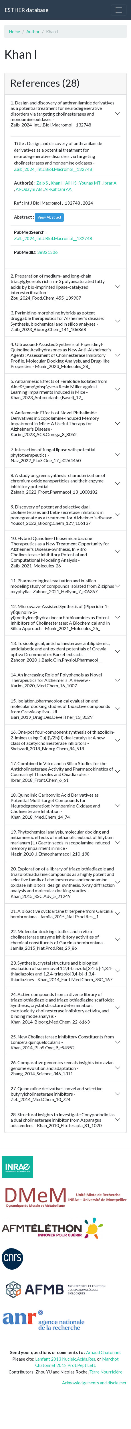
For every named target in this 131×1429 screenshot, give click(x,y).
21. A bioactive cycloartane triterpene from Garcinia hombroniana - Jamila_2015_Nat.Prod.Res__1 (62, 913)
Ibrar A (109, 182)
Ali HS (71, 182)
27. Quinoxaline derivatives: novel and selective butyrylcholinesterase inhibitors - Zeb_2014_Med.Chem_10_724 (56, 1094)
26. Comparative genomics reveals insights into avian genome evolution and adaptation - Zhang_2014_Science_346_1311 (62, 1068)
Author (33, 31)
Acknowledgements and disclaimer (94, 1382)
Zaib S (42, 182)
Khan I (57, 182)
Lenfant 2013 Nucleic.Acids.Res (65, 1358)
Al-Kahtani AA (58, 189)
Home (14, 31)
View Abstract (49, 217)
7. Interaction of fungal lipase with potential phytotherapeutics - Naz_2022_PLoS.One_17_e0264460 (53, 455)
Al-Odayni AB (29, 189)
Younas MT (90, 182)
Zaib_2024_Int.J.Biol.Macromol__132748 (53, 169)
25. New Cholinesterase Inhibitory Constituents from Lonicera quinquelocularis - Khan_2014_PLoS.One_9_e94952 (62, 1042)
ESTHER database (26, 10)
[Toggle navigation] (118, 10)
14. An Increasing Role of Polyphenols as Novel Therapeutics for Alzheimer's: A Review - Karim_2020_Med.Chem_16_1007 (56, 680)
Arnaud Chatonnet (103, 1352)
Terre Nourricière (105, 1371)
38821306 (47, 252)
